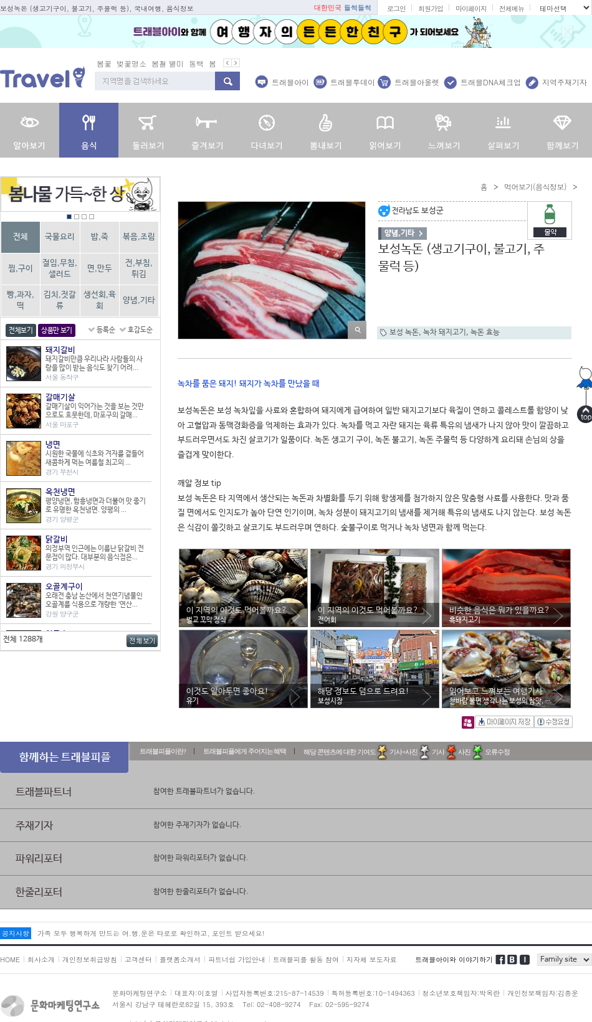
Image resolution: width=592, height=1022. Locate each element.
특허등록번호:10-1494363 (373, 993)
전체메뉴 (511, 8)
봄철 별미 (167, 63)
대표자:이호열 (196, 993)
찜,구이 (20, 268)
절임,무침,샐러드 (59, 268)
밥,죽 (99, 237)
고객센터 (138, 959)
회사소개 (41, 959)
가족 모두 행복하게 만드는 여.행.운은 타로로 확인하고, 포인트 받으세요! (150, 933)
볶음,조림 (139, 237)
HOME (10, 959)
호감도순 (140, 330)
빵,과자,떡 (20, 300)
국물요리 (60, 237)
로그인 (396, 8)
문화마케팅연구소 (139, 993)
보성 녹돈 (404, 332)
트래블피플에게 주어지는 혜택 (245, 751)
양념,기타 (139, 300)
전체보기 (21, 330)
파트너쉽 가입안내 (236, 959)
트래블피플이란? (163, 751)
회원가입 (430, 8)
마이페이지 (471, 8)
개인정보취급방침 (89, 959)
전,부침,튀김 (139, 268)
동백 (196, 63)
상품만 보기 (56, 330)
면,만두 (99, 268)
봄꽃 (104, 63)
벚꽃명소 (131, 63)
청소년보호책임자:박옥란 (461, 993)
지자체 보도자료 (371, 959)
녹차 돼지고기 (444, 332)
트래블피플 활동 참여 (306, 959)
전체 (20, 237)
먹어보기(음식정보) (535, 186)
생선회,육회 (100, 300)
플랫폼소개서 (180, 959)
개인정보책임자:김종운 (542, 993)
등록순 (106, 330)
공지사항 (15, 933)
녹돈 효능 (485, 332)
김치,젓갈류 (60, 300)
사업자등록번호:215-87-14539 (275, 993)
